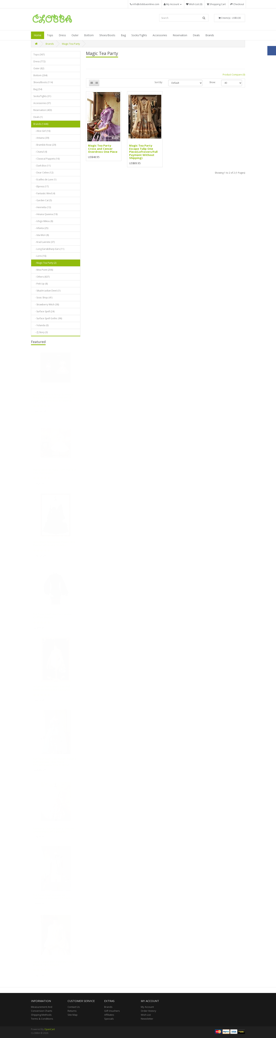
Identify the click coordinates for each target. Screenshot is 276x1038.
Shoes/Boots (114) (43, 82)
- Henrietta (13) (42, 207)
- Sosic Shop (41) (42, 297)
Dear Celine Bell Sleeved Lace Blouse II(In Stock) (53, 964)
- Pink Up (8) (40, 283)
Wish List (146, 1014)
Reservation (180, 35)
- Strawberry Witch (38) (46, 304)
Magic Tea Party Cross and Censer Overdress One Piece (102, 149)
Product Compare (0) (234, 74)
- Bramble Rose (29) (44, 144)
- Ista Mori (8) (41, 235)
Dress (62, 35)
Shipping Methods (41, 1014)
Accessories (160, 35)
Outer (75, 35)
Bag (123, 35)
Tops (50, 35)
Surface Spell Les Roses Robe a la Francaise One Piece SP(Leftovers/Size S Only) (54, 763)
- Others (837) (41, 276)
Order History (148, 1010)
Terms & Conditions (42, 1018)
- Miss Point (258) (43, 269)
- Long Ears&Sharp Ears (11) (48, 249)
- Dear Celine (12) (43, 172)
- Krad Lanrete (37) (44, 242)
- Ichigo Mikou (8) (43, 221)
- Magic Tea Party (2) (44, 262)
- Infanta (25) (40, 228)
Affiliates (109, 1014)
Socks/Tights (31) (42, 96)
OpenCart (49, 1029)
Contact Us (74, 1007)
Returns (72, 1010)
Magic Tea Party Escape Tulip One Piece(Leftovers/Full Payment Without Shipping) (143, 152)
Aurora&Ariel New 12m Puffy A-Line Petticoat (55, 472)
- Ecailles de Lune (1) (44, 179)
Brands (209, 35)
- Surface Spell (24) (43, 311)
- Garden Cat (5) (42, 200)
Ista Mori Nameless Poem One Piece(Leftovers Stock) (54, 544)
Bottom (89, 35)
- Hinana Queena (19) (45, 214)
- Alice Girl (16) (41, 130)
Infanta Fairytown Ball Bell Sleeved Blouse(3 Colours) (51, 689)
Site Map (73, 1014)
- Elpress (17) (41, 186)
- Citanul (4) (40, 151)
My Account (147, 1007)
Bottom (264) (40, 75)
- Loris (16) (39, 255)
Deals (196, 35)
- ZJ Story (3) (40, 332)
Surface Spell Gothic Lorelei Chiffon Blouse (52, 617)
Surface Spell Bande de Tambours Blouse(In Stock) (52, 897)
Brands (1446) (40, 124)
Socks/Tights (139, 35)
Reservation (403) (42, 110)
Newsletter (147, 1018)
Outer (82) (38, 68)
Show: (212, 82)
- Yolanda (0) (40, 325)
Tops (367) (39, 54)
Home (37, 35)
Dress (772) (39, 61)
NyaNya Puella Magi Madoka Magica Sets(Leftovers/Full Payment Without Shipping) (53, 399)
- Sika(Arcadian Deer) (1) (46, 290)
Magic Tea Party (71, 43)
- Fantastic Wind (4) (44, 193)
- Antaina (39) (41, 137)
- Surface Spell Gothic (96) (47, 318)
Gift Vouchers (112, 1010)
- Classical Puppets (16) (46, 158)
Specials (109, 1018)
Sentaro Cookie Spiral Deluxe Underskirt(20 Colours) (53, 831)
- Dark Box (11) (42, 165)
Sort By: (159, 82)
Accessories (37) (42, 103)
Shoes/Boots (107, 35)
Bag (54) (37, 89)
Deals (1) (38, 117)
